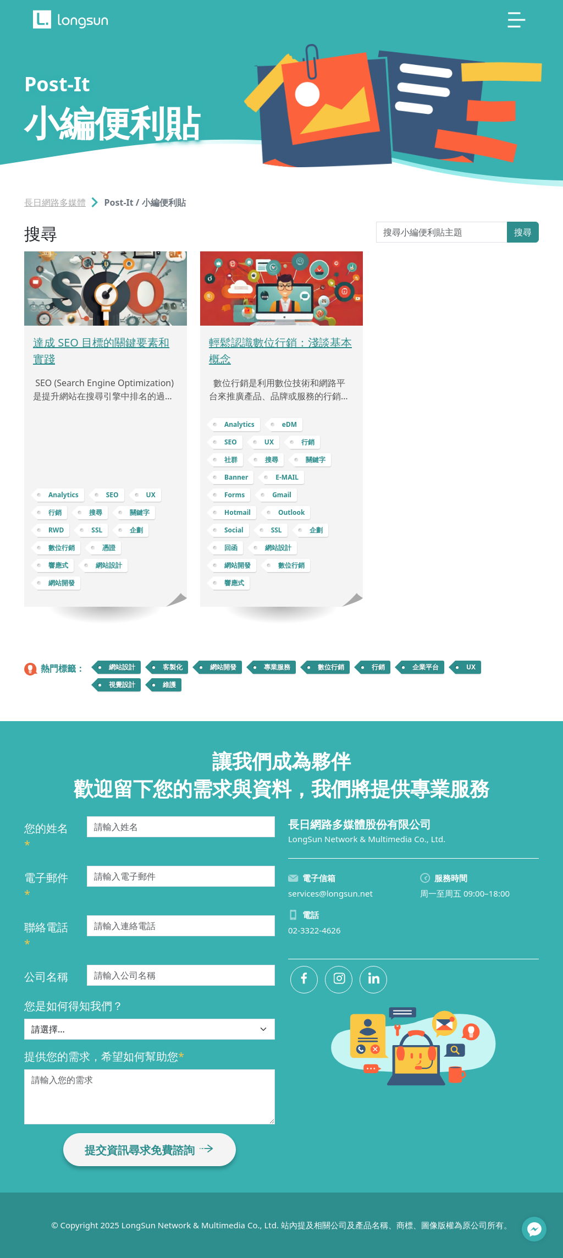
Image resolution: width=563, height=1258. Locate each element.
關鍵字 (140, 512)
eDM (289, 424)
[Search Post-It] (441, 232)
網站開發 (61, 582)
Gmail (281, 494)
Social (234, 530)
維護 (169, 684)
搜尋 (523, 232)
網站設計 (109, 565)
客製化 (173, 667)
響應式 (58, 565)
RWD (56, 530)
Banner (236, 477)
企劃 (136, 530)
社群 (231, 459)
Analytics (63, 494)
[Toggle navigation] (516, 20)
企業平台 (425, 667)
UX (151, 494)
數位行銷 (61, 547)
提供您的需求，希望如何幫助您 (104, 1056)
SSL (96, 530)
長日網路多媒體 (55, 202)
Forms (234, 494)
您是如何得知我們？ (73, 1005)
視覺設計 (122, 684)
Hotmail (237, 512)
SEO (112, 494)
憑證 (108, 547)
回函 (231, 547)
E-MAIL (287, 477)
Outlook (291, 512)
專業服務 (277, 667)
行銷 (55, 512)
